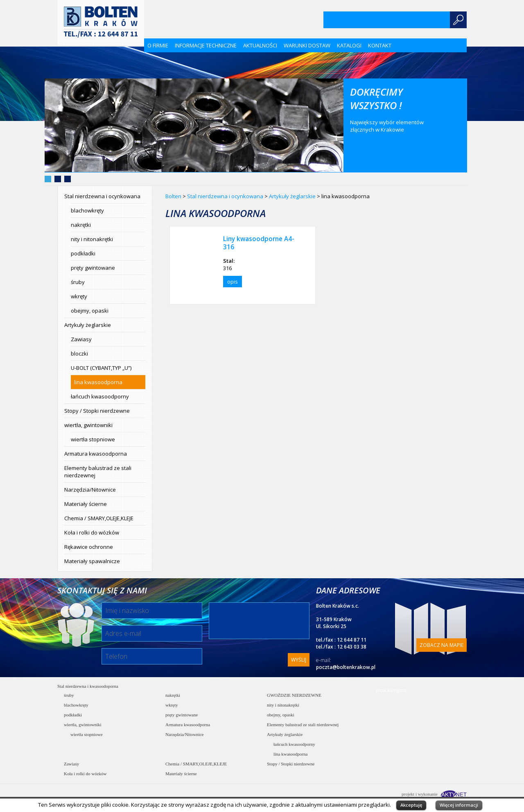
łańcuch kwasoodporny (100, 396)
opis (232, 281)
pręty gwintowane (93, 267)
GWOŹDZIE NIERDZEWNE (294, 695)
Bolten (173, 196)
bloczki (79, 353)
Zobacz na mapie (441, 645)
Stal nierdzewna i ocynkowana (102, 196)
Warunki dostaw (307, 45)
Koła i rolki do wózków (91, 532)
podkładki (83, 253)
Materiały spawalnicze (92, 561)
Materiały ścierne (85, 504)
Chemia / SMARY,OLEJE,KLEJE (98, 518)
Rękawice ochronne (88, 546)
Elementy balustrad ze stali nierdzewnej (97, 471)
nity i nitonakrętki (92, 239)
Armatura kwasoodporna (95, 453)
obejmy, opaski (89, 310)
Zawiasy (81, 339)
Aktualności (260, 45)
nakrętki (81, 224)
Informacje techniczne (206, 45)
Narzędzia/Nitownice (90, 489)
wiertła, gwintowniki (88, 425)
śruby (78, 282)
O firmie (157, 45)
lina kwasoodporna (98, 382)
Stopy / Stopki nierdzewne (97, 410)
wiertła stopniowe (93, 439)
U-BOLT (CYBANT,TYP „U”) (101, 367)
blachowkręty (87, 210)
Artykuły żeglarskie (87, 325)
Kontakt (379, 45)
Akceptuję (411, 805)
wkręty (79, 296)
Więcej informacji (459, 805)
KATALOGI (349, 45)
